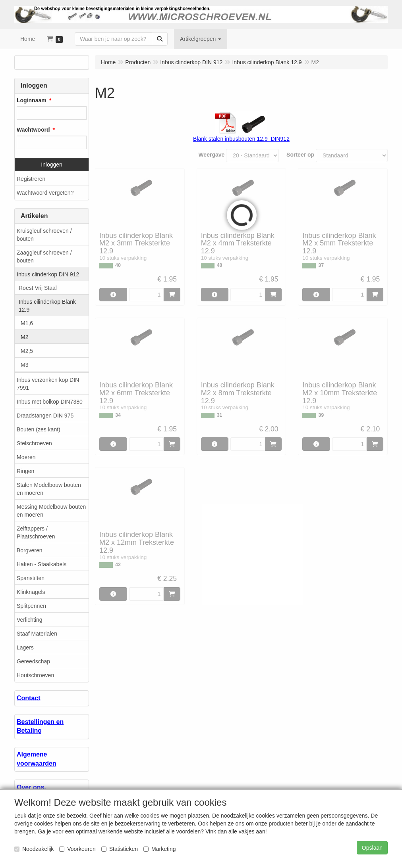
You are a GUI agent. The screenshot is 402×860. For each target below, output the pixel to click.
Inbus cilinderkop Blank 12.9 (47, 306)
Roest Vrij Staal (38, 288)
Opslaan (372, 848)
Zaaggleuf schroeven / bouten (44, 256)
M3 (24, 365)
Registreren (31, 179)
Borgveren (30, 550)
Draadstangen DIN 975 (45, 415)
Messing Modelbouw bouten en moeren (51, 511)
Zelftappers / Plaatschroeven (36, 532)
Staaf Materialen (37, 633)
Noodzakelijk (34, 849)
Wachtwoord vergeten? (45, 193)
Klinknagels (31, 592)
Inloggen (51, 164)
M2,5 (27, 351)
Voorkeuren (77, 849)
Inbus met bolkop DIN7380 (50, 401)
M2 (24, 337)
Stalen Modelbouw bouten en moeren (49, 489)
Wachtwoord (33, 129)
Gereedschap (33, 661)
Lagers (25, 647)
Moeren (26, 457)
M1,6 (27, 323)
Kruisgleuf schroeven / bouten (44, 235)
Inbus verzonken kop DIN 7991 (48, 384)
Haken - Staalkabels (41, 564)
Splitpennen (31, 606)
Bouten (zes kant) (38, 429)
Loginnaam (31, 100)
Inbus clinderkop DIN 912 (48, 274)
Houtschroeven (35, 675)
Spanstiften (30, 578)
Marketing (159, 849)
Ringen (25, 471)
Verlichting (30, 620)
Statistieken (119, 849)
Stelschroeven (34, 443)
